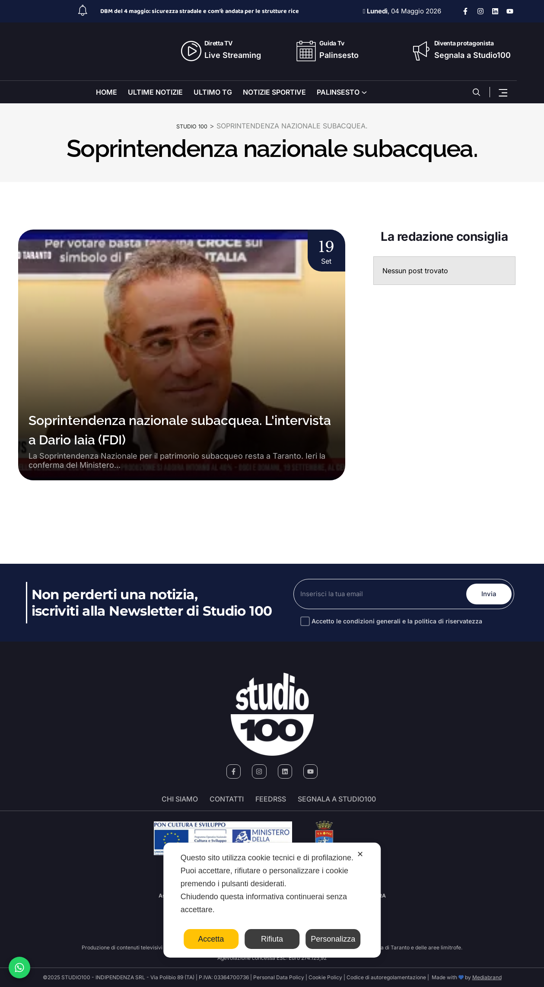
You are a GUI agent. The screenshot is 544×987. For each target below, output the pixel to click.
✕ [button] (360, 854)
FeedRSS (270, 799)
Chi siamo (180, 799)
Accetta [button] (211, 939)
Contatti (227, 799)
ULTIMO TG (213, 92)
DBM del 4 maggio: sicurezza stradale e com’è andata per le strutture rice (199, 11)
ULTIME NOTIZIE (155, 92)
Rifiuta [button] (272, 939)
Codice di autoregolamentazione (385, 977)
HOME (106, 92)
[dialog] (272, 900)
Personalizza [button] (333, 939)
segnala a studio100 (337, 799)
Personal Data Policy (278, 977)
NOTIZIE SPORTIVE (274, 92)
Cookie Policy (325, 977)
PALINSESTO (338, 92)
